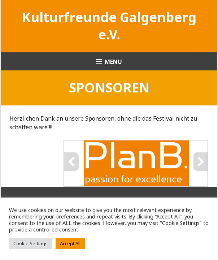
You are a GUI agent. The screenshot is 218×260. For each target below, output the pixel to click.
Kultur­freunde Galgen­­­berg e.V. (109, 25)
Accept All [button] (70, 243)
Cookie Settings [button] (30, 243)
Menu (113, 62)
